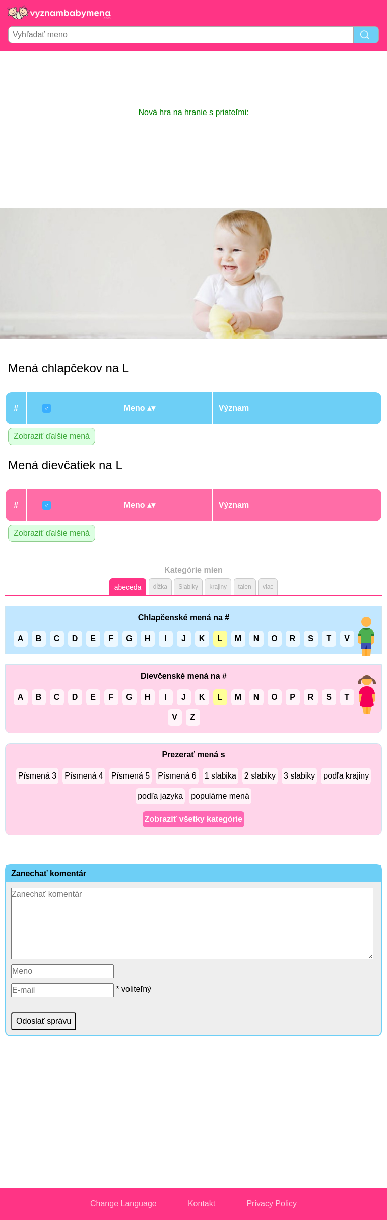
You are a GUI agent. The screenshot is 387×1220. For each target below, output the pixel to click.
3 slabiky (299, 775)
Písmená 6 (177, 775)
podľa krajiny (346, 775)
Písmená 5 (130, 775)
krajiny (218, 586)
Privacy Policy (271, 1203)
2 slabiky (260, 775)
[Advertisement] (193, 78)
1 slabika (220, 775)
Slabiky (188, 586)
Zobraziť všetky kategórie (193, 819)
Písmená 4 (83, 775)
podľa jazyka (160, 796)
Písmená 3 (37, 775)
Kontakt (201, 1203)
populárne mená (220, 796)
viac (268, 586)
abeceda (128, 587)
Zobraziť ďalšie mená (52, 436)
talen (244, 586)
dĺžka (160, 586)
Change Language (123, 1203)
